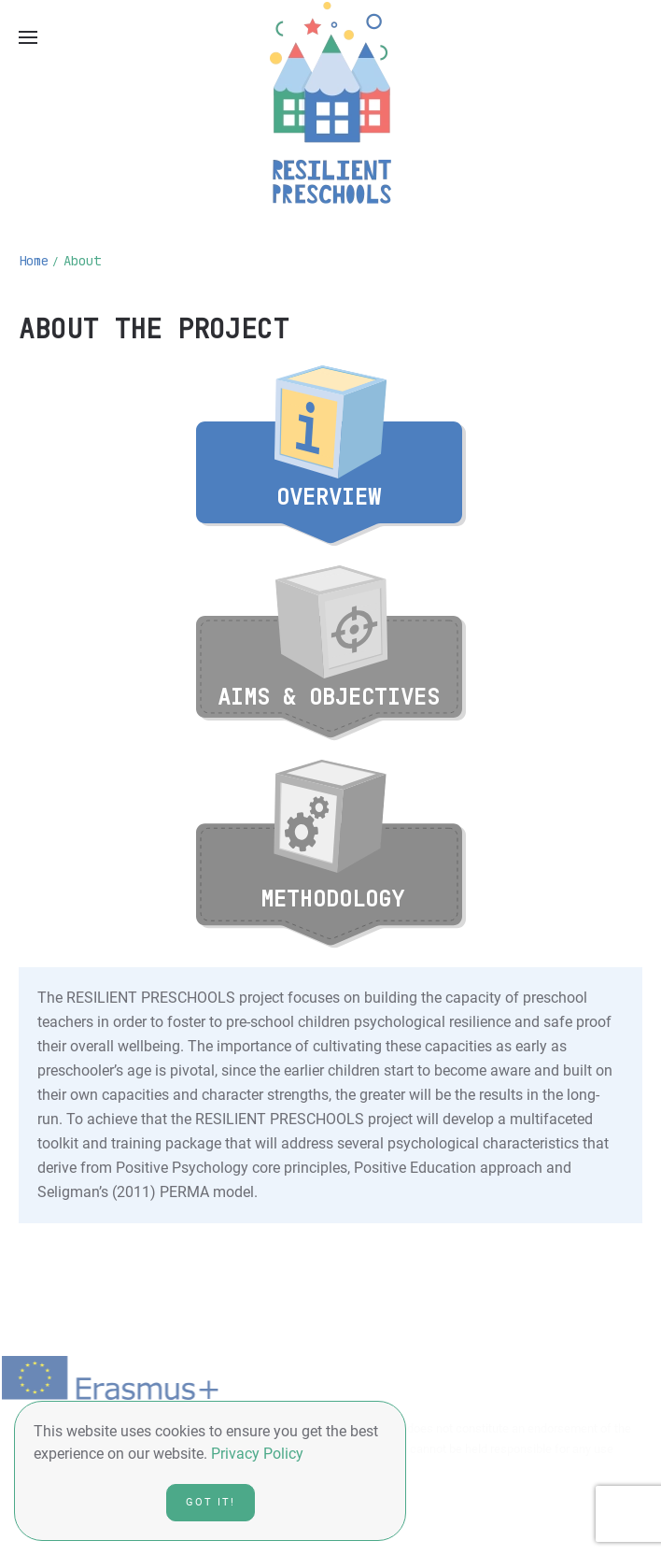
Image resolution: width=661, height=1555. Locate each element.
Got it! (210, 1502)
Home (34, 260)
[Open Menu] (28, 37)
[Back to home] (330, 103)
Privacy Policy (257, 1453)
